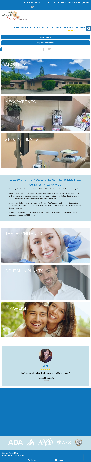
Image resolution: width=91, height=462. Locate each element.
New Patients (40, 27)
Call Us (32, 460)
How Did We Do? (71, 27)
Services (55, 27)
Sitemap (5, 453)
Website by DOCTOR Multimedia (14, 455)
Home (16, 27)
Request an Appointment (45, 43)
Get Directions (45, 37)
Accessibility (13, 453)
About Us (25, 27)
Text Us (59, 460)
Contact (84, 27)
